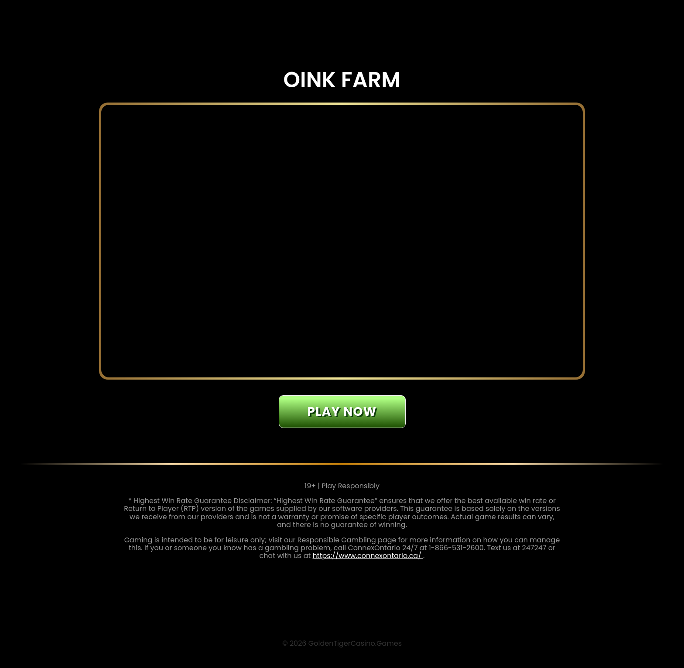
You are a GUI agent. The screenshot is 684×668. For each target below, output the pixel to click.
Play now (341, 411)
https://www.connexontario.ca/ (368, 556)
